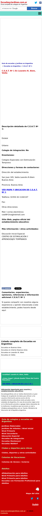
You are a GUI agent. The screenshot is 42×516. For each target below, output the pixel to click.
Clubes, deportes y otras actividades (19, 453)
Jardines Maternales (11, 426)
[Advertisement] (21, 40)
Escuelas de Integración (13, 438)
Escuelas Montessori (11, 441)
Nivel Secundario (10, 434)
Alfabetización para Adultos (15, 473)
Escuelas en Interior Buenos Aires (14, 350)
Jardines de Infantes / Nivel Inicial (17, 428)
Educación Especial (10, 436)
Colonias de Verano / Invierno (15, 462)
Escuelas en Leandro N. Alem (12, 352)
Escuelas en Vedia (8, 355)
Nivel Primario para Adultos (15, 476)
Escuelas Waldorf (10, 444)
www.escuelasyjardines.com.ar (13, 511)
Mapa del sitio (32, 493)
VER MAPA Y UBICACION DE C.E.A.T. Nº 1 (17, 384)
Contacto (4, 513)
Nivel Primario (8, 431)
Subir (35, 504)
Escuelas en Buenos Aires (11, 347)
